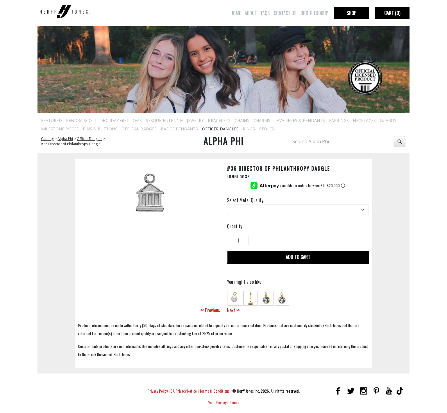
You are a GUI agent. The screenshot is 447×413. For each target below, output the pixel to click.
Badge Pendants (179, 129)
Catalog (47, 138)
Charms (261, 120)
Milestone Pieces (60, 129)
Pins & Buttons (100, 129)
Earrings (339, 120)
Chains (242, 120)
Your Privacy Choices (223, 402)
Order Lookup (314, 13)
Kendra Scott (81, 120)
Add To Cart (298, 257)
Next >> (233, 310)
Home (235, 13)
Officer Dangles (220, 129)
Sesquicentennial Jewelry (175, 120)
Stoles (266, 129)
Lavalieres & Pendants (299, 120)
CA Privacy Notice (183, 391)
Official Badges (139, 129)
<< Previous (210, 310)
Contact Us (285, 13)
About (251, 13)
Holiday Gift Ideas (121, 120)
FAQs (265, 13)
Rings (249, 129)
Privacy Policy (157, 391)
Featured (51, 120)
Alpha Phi (65, 138)
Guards (388, 120)
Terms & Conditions (214, 391)
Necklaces (364, 120)
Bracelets (219, 120)
